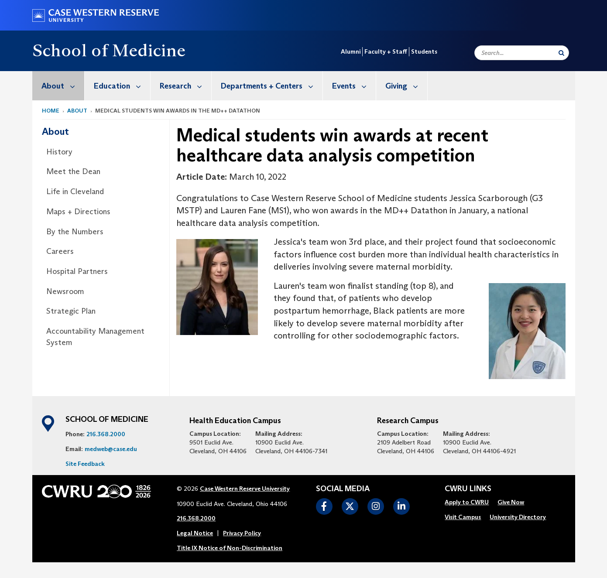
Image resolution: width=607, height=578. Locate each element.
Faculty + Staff (385, 51)
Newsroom (65, 291)
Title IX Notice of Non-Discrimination (229, 548)
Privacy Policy (242, 533)
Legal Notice (195, 533)
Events (354, 85)
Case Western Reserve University (245, 488)
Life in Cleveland (75, 191)
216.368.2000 (105, 434)
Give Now (510, 502)
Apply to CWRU (467, 502)
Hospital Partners (77, 271)
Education (122, 85)
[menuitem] (58, 85)
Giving (406, 85)
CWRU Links (468, 489)
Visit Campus (463, 517)
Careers (60, 251)
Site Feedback (85, 464)
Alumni (350, 51)
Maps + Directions (78, 211)
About (62, 85)
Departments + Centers (271, 85)
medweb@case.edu (111, 449)
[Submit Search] (561, 52)
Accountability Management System (95, 336)
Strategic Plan (71, 311)
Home (50, 110)
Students (424, 51)
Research (185, 85)
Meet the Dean (73, 171)
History (59, 152)
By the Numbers (74, 231)
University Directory (518, 517)
